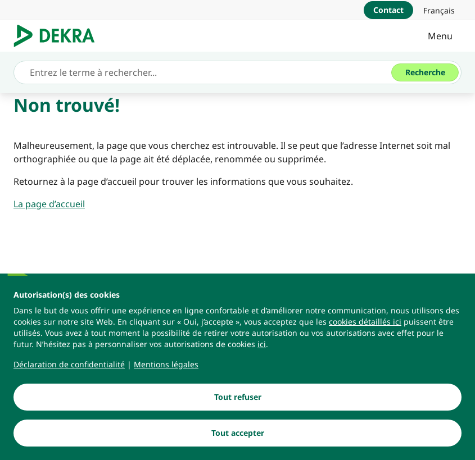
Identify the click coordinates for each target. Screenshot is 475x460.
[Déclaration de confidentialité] (69, 364)
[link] (439, 10)
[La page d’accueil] (49, 204)
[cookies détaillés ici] (365, 321)
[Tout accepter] (237, 433)
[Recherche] (425, 72)
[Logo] (58, 36)
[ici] (261, 344)
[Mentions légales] (166, 364)
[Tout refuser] (237, 397)
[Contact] (388, 10)
